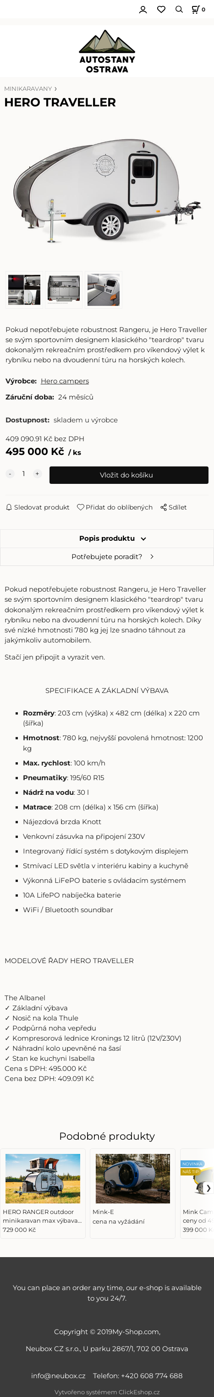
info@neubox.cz (60, 1376)
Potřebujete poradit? (107, 557)
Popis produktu (107, 538)
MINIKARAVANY (28, 88)
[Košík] (197, 9)
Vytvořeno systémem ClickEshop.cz (107, 1392)
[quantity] (24, 473)
